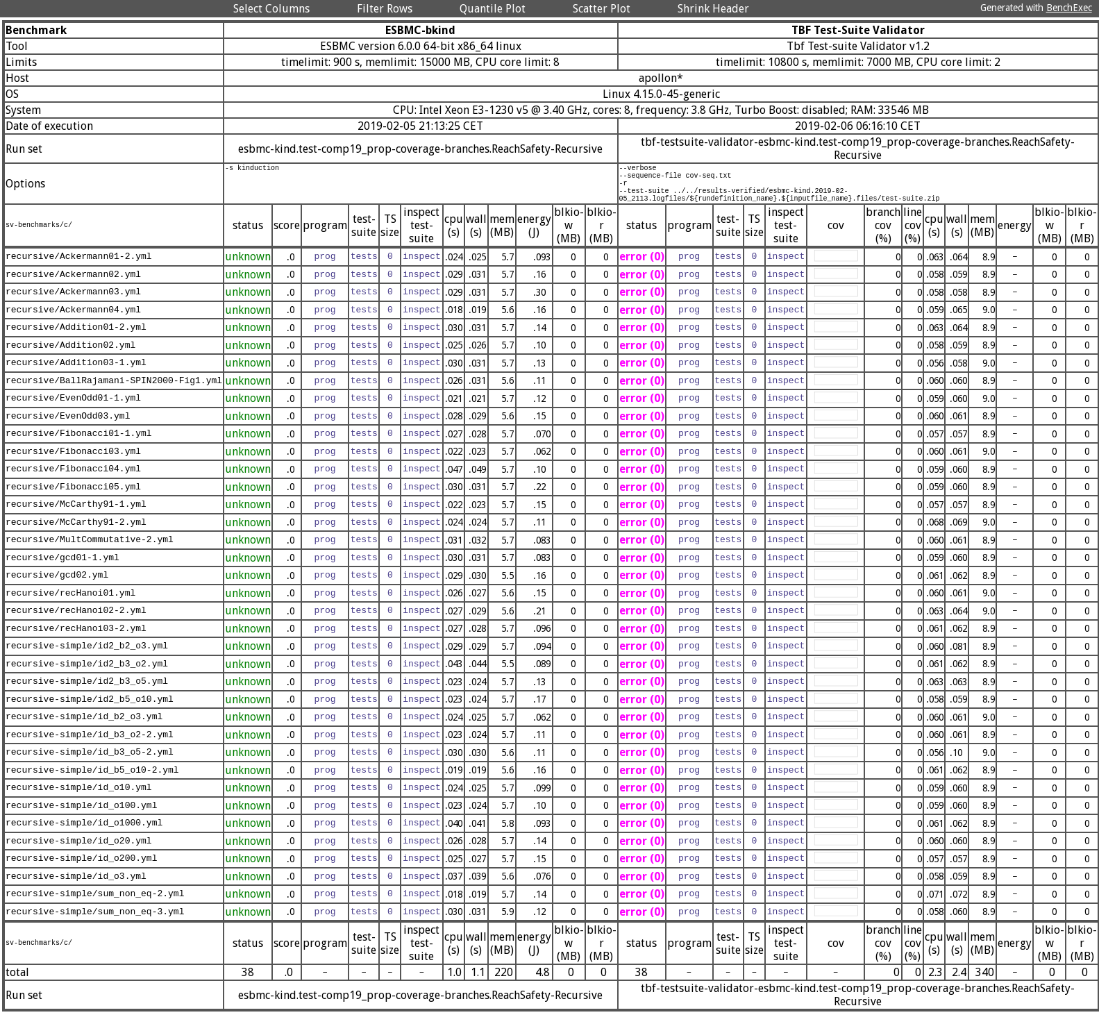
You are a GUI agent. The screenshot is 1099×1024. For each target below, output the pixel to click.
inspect (422, 267)
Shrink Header (713, 8)
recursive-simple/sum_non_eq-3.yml (95, 922)
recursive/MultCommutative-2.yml (90, 550)
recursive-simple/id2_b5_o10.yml (90, 709)
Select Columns (271, 8)
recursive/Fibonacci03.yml (73, 461)
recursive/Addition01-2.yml (76, 338)
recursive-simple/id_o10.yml (79, 798)
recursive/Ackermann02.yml (73, 284)
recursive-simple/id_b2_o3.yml (84, 727)
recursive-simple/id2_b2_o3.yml (87, 657)
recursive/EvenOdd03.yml (68, 426)
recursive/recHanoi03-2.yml (76, 638)
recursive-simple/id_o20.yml (79, 851)
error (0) (641, 267)
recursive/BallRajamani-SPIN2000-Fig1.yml (114, 391)
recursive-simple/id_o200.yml (81, 869)
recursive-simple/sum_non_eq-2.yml (95, 904)
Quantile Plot (493, 8)
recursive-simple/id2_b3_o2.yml (87, 674)
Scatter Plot (601, 8)
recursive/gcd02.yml (57, 586)
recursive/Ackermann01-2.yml (79, 267)
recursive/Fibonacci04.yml (73, 479)
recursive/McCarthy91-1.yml (76, 515)
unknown (248, 267)
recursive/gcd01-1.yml (62, 568)
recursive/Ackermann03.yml (73, 302)
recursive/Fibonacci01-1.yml (79, 444)
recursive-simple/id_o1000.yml (84, 834)
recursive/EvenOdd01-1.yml (73, 409)
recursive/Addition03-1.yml (76, 373)
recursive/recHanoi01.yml (70, 603)
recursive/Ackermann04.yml (73, 320)
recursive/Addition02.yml (70, 355)
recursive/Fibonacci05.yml (73, 497)
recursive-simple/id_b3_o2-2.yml (90, 745)
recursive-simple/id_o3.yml (76, 886)
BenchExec (1069, 7)
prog (324, 267)
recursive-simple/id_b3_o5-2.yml (90, 763)
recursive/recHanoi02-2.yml (76, 621)
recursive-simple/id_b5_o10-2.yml (92, 780)
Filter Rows (384, 8)
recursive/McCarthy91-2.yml (76, 532)
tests (364, 267)
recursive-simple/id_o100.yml (81, 815)
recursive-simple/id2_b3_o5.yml (87, 692)
